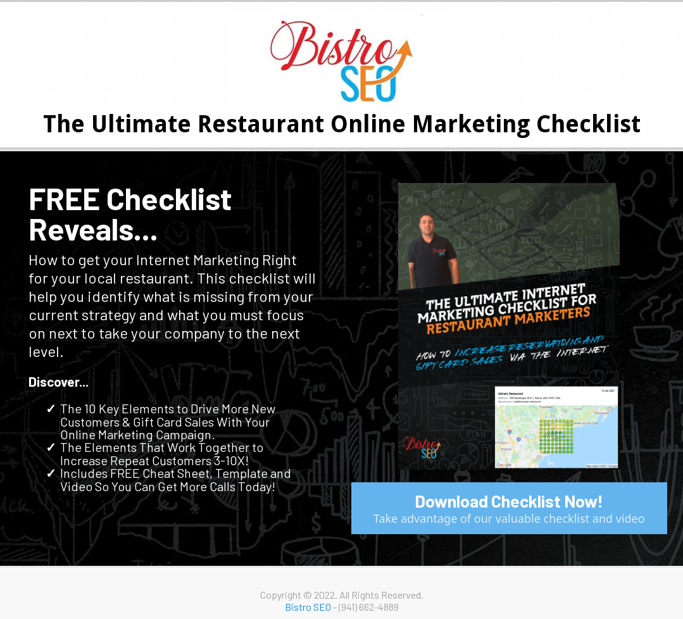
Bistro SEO (308, 607)
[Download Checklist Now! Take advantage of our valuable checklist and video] (509, 508)
